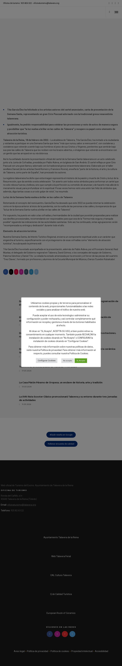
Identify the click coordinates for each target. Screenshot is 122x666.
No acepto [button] (67, 361)
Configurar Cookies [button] (46, 360)
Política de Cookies (78, 353)
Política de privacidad (51, 350)
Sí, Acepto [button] (81, 361)
